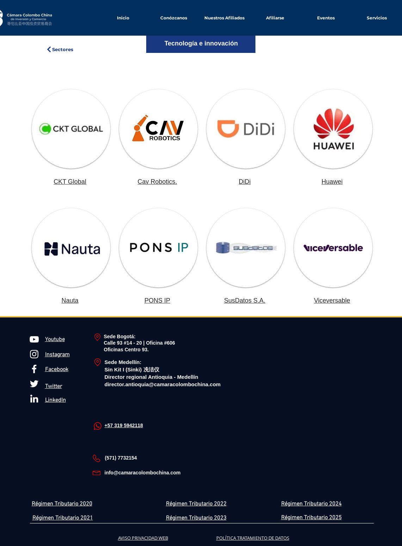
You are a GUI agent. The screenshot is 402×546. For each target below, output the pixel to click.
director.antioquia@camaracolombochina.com (163, 384)
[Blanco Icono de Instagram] (34, 354)
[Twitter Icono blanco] (34, 383)
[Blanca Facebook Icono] (34, 369)
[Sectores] (60, 49)
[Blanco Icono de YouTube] (34, 339)
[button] (275, 18)
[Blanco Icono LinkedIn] (34, 398)
